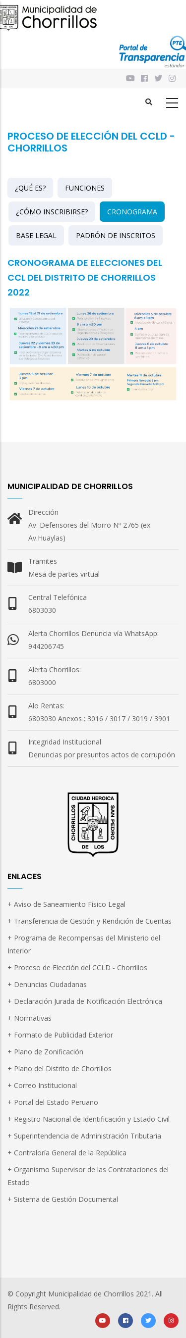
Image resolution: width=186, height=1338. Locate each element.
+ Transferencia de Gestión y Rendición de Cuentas (89, 921)
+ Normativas (29, 1018)
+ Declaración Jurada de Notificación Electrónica (84, 1001)
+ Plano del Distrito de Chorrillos (59, 1068)
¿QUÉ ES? (30, 188)
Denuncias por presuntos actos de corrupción (101, 754)
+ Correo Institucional (42, 1085)
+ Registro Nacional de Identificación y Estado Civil (88, 1119)
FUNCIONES (85, 188)
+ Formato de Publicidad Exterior (60, 1035)
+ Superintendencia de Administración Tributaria (84, 1135)
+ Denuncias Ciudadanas (47, 984)
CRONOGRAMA (132, 211)
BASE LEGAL (36, 235)
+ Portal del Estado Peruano (52, 1102)
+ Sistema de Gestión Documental (62, 1199)
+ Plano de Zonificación (45, 1051)
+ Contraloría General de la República (66, 1152)
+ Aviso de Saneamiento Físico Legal (66, 904)
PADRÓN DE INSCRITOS (115, 235)
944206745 (46, 646)
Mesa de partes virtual (64, 574)
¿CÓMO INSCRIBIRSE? (52, 211)
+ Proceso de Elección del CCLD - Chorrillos (77, 967)
